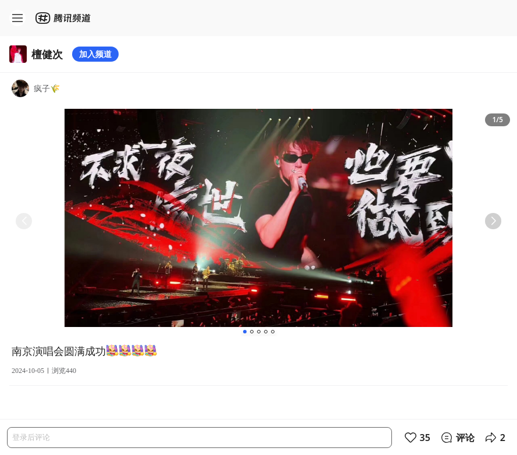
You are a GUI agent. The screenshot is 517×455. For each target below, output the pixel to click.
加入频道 (95, 53)
